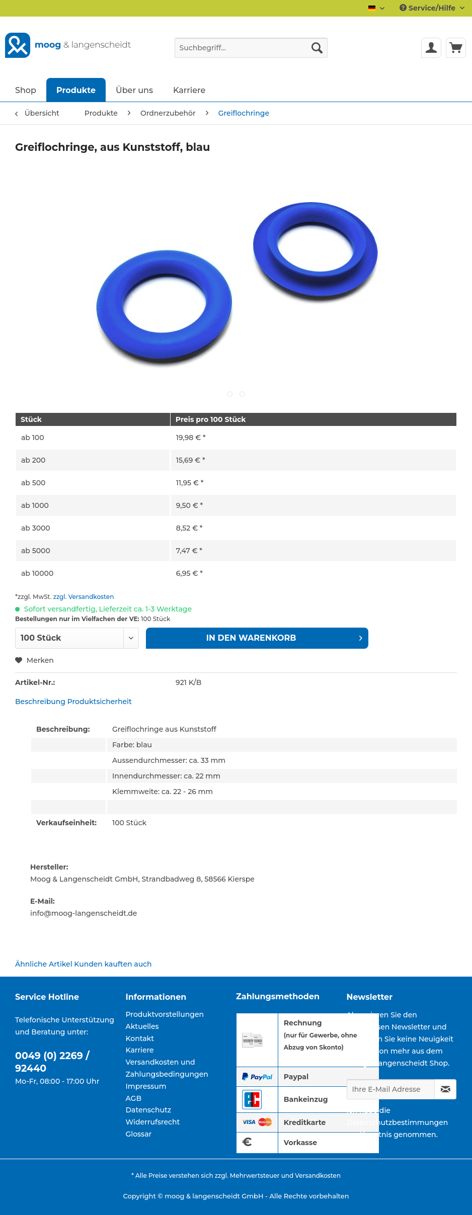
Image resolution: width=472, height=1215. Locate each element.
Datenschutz (149, 1109)
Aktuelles (142, 1026)
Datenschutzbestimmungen (397, 1122)
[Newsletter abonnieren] (445, 1089)
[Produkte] (76, 90)
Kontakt (140, 1038)
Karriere (140, 1050)
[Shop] (25, 90)
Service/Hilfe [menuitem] (428, 8)
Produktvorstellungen (165, 1014)
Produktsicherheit (99, 701)
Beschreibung (40, 701)
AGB (134, 1098)
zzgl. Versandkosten (83, 596)
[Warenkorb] (456, 48)
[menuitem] (251, 52)
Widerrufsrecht (153, 1121)
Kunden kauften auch (112, 964)
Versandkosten (318, 1175)
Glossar (139, 1134)
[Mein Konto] (431, 48)
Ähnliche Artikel (43, 964)
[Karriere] (189, 90)
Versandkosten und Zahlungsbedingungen (167, 1068)
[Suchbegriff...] (251, 48)
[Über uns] (134, 90)
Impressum (146, 1086)
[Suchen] (317, 48)
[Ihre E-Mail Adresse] (391, 1089)
